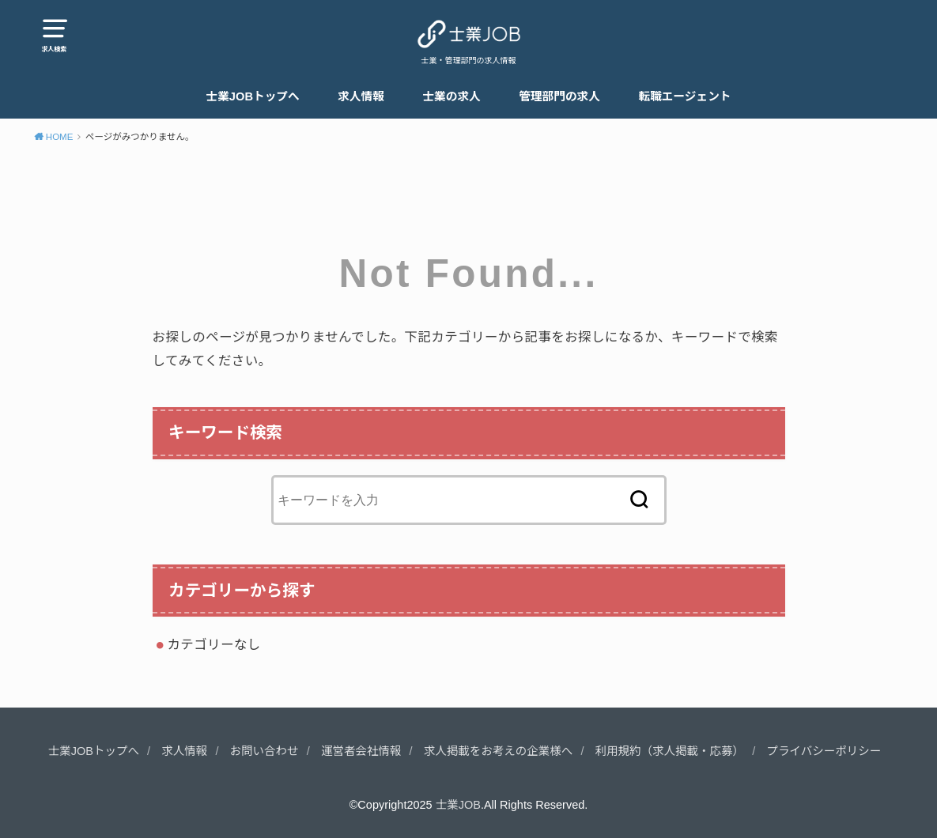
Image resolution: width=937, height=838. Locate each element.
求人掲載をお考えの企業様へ (498, 751)
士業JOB (458, 804)
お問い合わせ (264, 751)
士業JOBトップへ (253, 96)
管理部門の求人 (559, 96)
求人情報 (361, 96)
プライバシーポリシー (823, 751)
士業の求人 (451, 96)
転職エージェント (684, 96)
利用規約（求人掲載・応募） (670, 751)
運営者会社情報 (361, 751)
